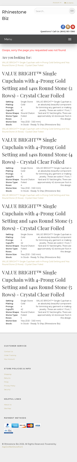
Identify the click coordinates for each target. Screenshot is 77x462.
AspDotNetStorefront (12, 447)
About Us (7, 405)
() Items (68, 3)
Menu (8, 39)
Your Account (9, 359)
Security (7, 389)
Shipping (7, 374)
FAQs (6, 382)
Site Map (7, 408)
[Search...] (48, 11)
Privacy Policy (9, 386)
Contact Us (8, 351)
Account (57, 2)
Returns (7, 378)
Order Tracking (10, 355)
